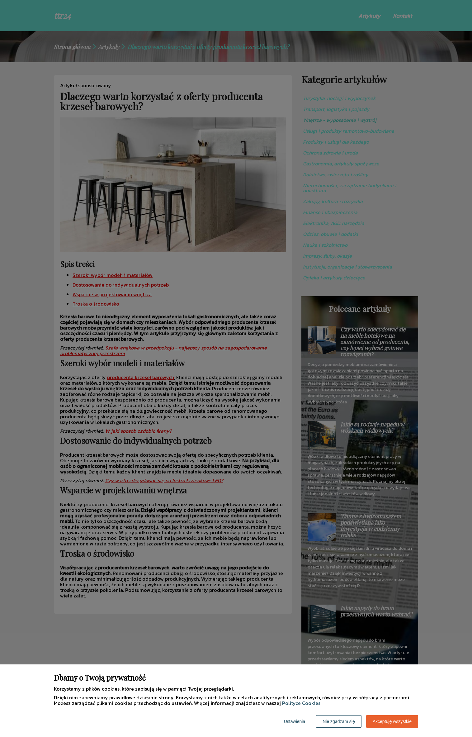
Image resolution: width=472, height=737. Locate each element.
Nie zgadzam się (339, 721)
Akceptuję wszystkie (392, 721)
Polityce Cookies (301, 703)
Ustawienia (294, 721)
